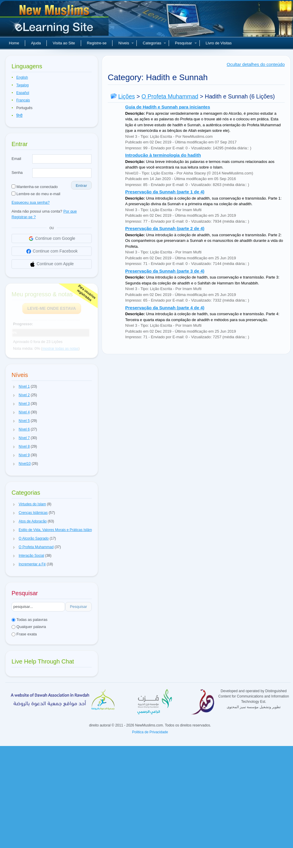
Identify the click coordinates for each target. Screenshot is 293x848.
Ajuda (36, 43)
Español (22, 93)
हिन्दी (19, 116)
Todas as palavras (29, 619)
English (22, 77)
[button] (14, 386)
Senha (17, 172)
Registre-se (97, 43)
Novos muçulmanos (55, 21)
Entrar (81, 185)
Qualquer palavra (29, 626)
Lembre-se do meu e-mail (36, 194)
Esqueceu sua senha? (31, 202)
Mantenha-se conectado (35, 187)
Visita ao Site (64, 43)
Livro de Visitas (219, 43)
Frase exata (24, 634)
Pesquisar (186, 43)
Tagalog (22, 85)
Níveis (126, 43)
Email (16, 158)
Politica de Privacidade (150, 732)
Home (14, 43)
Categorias (154, 43)
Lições (126, 96)
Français (23, 100)
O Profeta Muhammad (169, 96)
